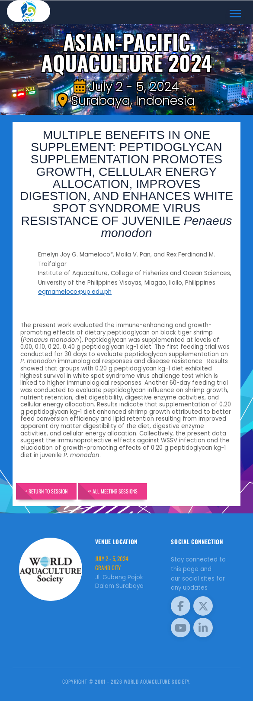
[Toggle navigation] (235, 14)
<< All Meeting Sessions (113, 491)
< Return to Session (46, 491)
